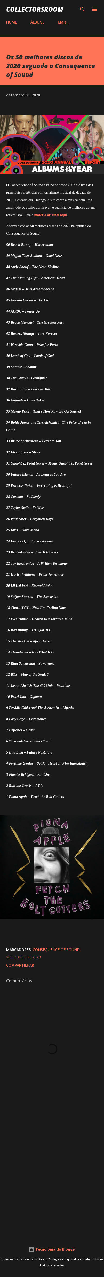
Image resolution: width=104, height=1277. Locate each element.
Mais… (63, 22)
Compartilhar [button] (20, 965)
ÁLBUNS (37, 22)
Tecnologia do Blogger (52, 1249)
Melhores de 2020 (23, 956)
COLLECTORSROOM (34, 9)
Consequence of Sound (56, 949)
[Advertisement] (52, 1172)
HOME (11, 22)
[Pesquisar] (82, 9)
